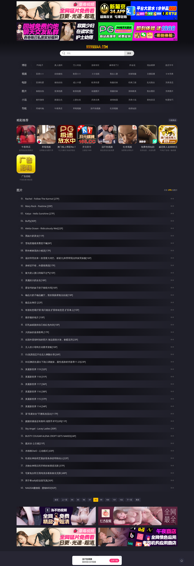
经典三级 (132, 82)
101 (114, 500)
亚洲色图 (58, 91)
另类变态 (169, 82)
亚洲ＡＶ (40, 73)
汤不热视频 (95, 108)
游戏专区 (95, 65)
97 (90, 500)
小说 (24, 99)
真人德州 (58, 65)
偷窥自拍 (40, 91)
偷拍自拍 (58, 82)
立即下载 (114, 560)
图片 (24, 91)
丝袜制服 (132, 73)
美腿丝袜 (114, 91)
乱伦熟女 (151, 82)
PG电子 (40, 65)
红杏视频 (114, 108)
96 (84, 500)
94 (72, 500)
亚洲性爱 (40, 82)
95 (78, 500)
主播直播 (151, 73)
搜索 (129, 53)
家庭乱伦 (58, 99)
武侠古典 (95, 99)
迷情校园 (114, 99)
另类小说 (132, 99)
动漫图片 (95, 91)
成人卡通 (77, 82)
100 (107, 500)
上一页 (64, 500)
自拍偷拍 (58, 73)
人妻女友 (77, 99)
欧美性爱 (95, 82)
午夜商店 (58, 108)
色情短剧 (132, 108)
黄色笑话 (151, 99)
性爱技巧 (169, 99)
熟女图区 (151, 91)
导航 (24, 108)
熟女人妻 (114, 73)
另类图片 (169, 91)
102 (121, 500)
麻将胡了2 (113, 65)
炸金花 (132, 65)
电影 (24, 82)
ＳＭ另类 (169, 73)
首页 (56, 500)
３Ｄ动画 (95, 73)
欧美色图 (77, 91)
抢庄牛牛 (169, 65)
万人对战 (77, 65)
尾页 (137, 500)
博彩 (24, 65)
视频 (24, 73)
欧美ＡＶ (77, 73)
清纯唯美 (132, 91)
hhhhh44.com (97, 46)
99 (101, 500)
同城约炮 (40, 108)
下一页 (129, 500)
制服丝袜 (114, 82)
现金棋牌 (151, 65)
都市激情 (40, 99)
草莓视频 (77, 108)
